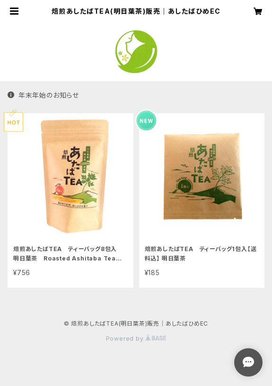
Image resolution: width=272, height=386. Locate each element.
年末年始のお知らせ (43, 95)
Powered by (136, 338)
